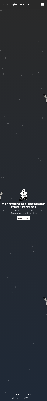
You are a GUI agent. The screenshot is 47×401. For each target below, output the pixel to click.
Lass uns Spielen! (23, 218)
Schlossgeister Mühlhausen (16, 4)
